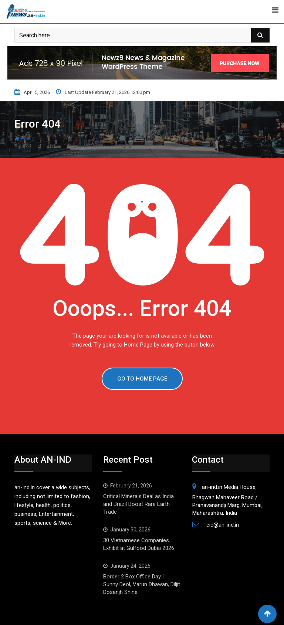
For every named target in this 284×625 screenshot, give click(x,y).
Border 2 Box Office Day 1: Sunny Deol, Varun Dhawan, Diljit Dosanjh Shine (141, 584)
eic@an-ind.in (222, 524)
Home (24, 139)
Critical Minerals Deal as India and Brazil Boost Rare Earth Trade (138, 504)
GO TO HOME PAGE (142, 378)
